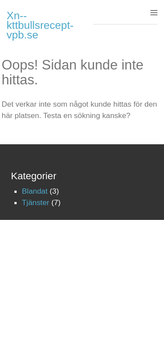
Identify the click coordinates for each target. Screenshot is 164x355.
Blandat (35, 191)
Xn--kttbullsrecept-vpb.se (40, 25)
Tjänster (35, 202)
